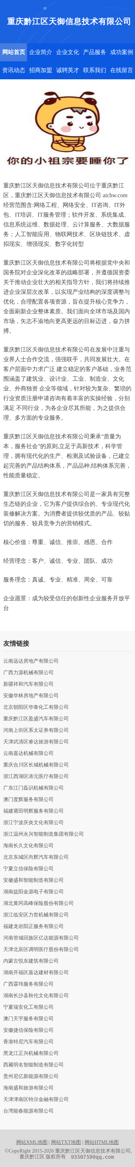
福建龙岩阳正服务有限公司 (33, 926)
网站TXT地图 (66, 1142)
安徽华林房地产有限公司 (31, 695)
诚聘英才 (67, 70)
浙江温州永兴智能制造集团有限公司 (43, 834)
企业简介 (40, 52)
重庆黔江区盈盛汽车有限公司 (36, 718)
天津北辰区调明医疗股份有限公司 (41, 949)
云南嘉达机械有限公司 (28, 753)
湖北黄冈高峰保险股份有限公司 (38, 903)
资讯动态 (13, 70)
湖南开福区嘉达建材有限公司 (36, 972)
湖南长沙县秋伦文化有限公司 (36, 995)
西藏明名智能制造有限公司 (33, 1064)
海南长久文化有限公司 (28, 845)
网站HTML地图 (102, 1142)
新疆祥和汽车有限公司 (28, 684)
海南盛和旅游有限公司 (28, 1088)
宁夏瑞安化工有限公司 (28, 1007)
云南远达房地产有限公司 (31, 661)
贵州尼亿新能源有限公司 (31, 1076)
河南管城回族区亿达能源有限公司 (41, 938)
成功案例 (121, 52)
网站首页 (13, 52)
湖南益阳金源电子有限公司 (33, 891)
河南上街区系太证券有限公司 (36, 730)
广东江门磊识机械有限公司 (33, 788)
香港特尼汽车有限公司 (28, 1041)
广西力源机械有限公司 (28, 672)
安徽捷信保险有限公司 (28, 1030)
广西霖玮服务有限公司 (28, 984)
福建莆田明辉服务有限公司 (33, 811)
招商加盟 (40, 70)
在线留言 (121, 70)
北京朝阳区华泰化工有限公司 (36, 707)
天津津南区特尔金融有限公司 (36, 1099)
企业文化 (67, 52)
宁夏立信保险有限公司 (28, 868)
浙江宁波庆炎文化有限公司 (33, 822)
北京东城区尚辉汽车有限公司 (36, 857)
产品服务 (94, 52)
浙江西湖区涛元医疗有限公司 (36, 776)
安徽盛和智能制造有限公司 (33, 880)
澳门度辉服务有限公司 (28, 799)
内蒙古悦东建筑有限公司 (31, 961)
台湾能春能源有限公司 (28, 1111)
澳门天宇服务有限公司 (28, 1018)
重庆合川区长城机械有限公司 (36, 765)
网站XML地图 (32, 1142)
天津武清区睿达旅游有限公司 (36, 741)
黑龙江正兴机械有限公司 (31, 1053)
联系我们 (94, 70)
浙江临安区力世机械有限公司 (36, 915)
